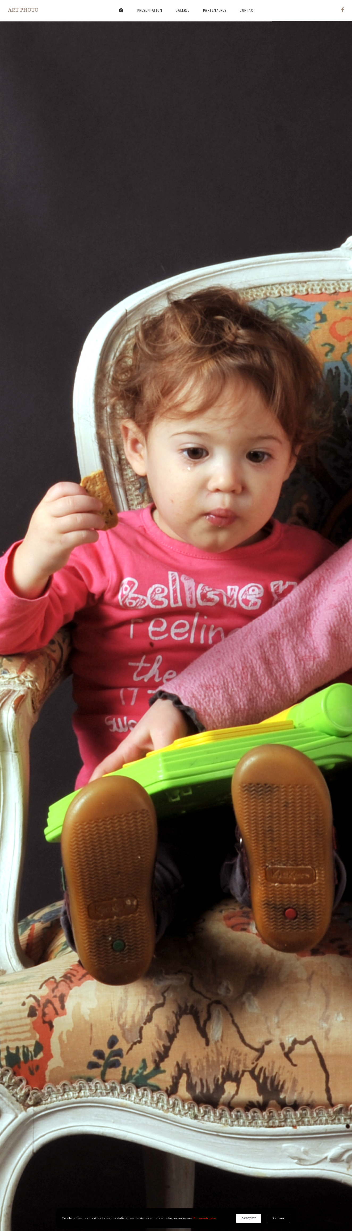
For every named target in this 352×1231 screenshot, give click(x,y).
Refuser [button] (278, 1218)
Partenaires (215, 10)
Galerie (182, 10)
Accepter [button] (248, 1218)
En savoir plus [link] (204, 1218)
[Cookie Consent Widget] (176, 1218)
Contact (247, 10)
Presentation (149, 10)
